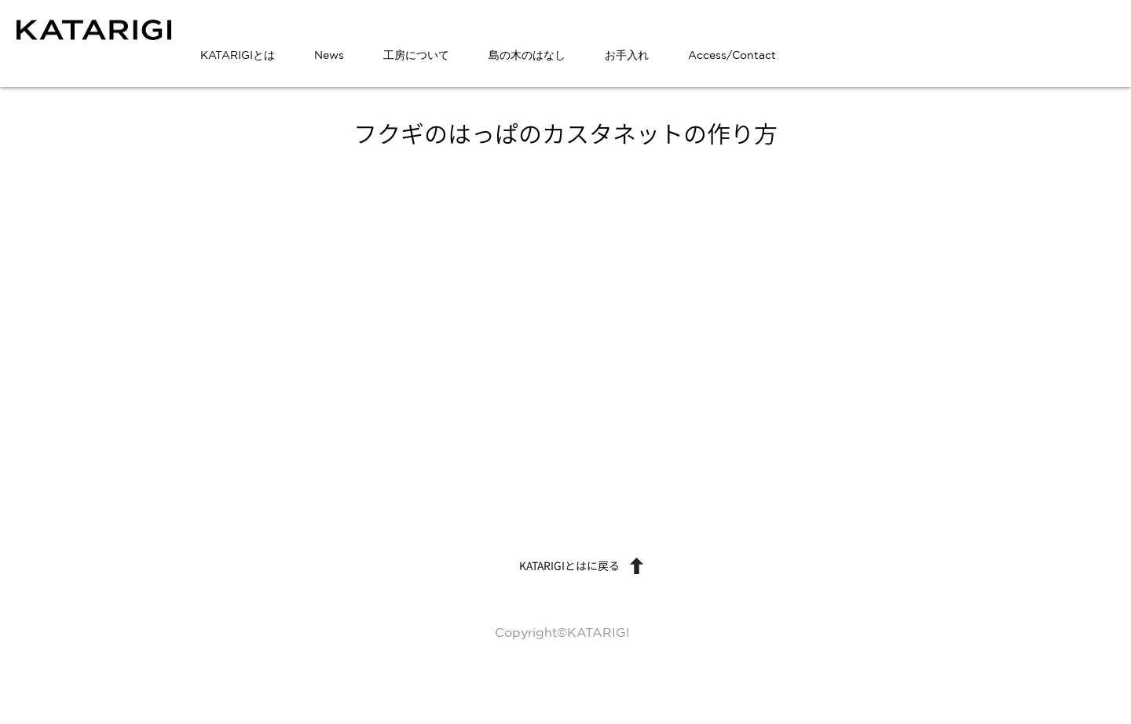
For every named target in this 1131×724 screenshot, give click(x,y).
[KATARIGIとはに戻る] (565, 566)
